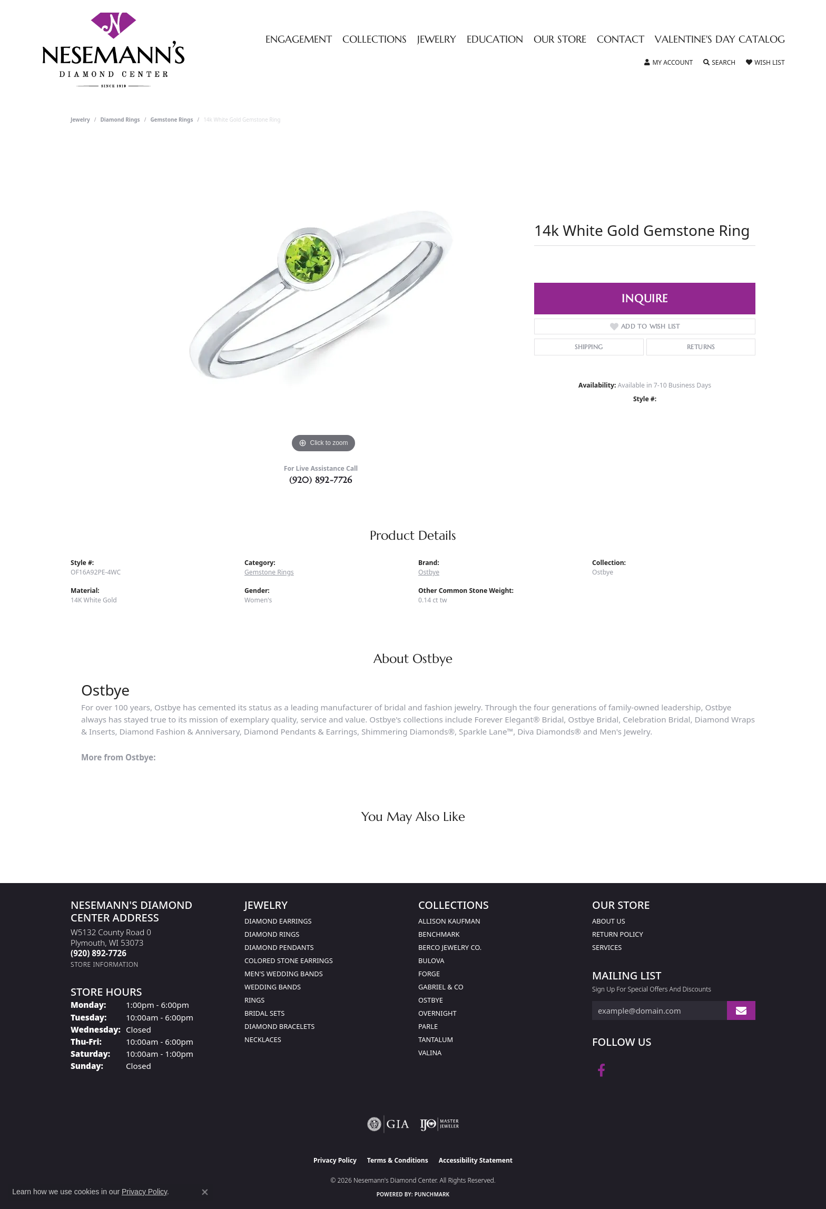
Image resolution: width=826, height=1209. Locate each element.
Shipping (589, 347)
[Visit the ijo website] (439, 1124)
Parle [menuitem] (428, 1026)
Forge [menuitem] (429, 973)
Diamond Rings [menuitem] (271, 934)
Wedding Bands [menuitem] (272, 987)
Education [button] (495, 39)
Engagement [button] (299, 39)
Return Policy (617, 934)
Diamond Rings (120, 119)
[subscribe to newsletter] (741, 1010)
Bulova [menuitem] (431, 960)
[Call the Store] (98, 953)
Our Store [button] (560, 39)
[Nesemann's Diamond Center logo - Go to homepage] (146, 50)
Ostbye (428, 572)
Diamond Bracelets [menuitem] (279, 1026)
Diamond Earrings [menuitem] (277, 921)
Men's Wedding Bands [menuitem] (283, 973)
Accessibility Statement (476, 1160)
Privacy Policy (335, 1160)
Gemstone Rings (171, 119)
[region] (323, 297)
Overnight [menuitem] (437, 1013)
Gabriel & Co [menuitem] (441, 987)
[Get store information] (105, 964)
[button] (668, 63)
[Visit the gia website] (388, 1124)
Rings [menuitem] (254, 1000)
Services (607, 947)
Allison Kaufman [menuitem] (449, 921)
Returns (701, 347)
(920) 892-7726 (320, 479)
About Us (608, 921)
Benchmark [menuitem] (438, 934)
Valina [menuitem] (429, 1052)
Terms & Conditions (397, 1160)
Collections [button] (374, 39)
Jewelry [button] (436, 39)
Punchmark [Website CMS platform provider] (432, 1194)
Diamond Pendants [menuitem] (279, 947)
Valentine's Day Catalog (720, 39)
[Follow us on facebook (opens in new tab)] (601, 1070)
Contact (620, 39)
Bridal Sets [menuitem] (264, 1013)
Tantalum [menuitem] (435, 1039)
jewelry (80, 119)
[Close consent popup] (205, 1192)
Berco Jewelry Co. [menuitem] (449, 947)
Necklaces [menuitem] (262, 1039)
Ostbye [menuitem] (430, 1000)
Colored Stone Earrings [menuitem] (288, 960)
